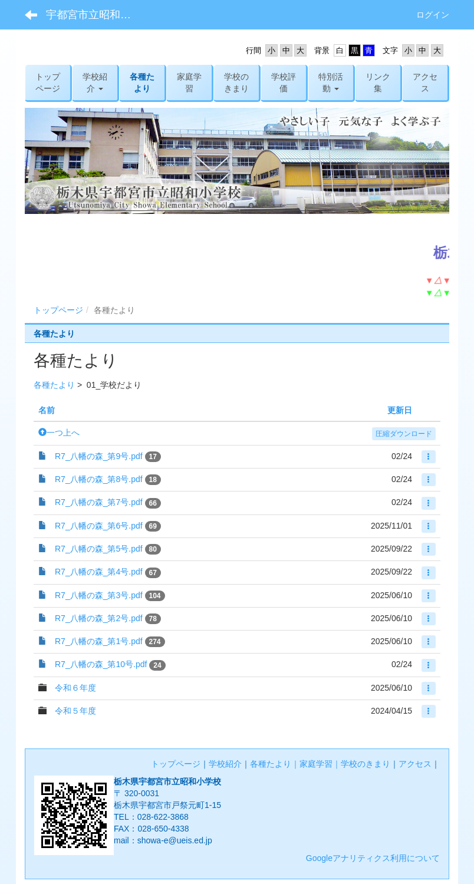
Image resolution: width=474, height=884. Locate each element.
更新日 (399, 410)
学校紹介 (225, 763)
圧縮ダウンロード (404, 434)
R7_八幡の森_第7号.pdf (99, 502)
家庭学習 (316, 763)
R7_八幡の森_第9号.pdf (99, 456)
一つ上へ (59, 432)
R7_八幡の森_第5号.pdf (99, 548)
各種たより (54, 385)
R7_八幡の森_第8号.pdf (99, 479)
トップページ (58, 310)
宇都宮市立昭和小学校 (96, 15)
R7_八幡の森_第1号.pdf (99, 641)
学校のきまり (365, 763)
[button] (95, 82)
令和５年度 (75, 710)
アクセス (415, 763)
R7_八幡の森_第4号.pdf (99, 571)
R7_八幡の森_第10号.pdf (101, 664)
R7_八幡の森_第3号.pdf (99, 595)
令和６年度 (75, 687)
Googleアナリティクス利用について (373, 858)
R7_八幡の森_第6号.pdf (99, 525)
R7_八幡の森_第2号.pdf (99, 618)
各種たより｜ (274, 763)
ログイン (432, 14)
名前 (46, 410)
